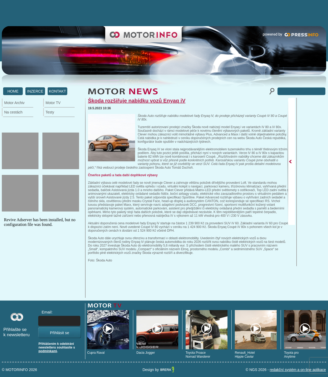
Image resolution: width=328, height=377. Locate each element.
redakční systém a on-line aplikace (298, 370)
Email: (47, 312)
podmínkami (47, 351)
